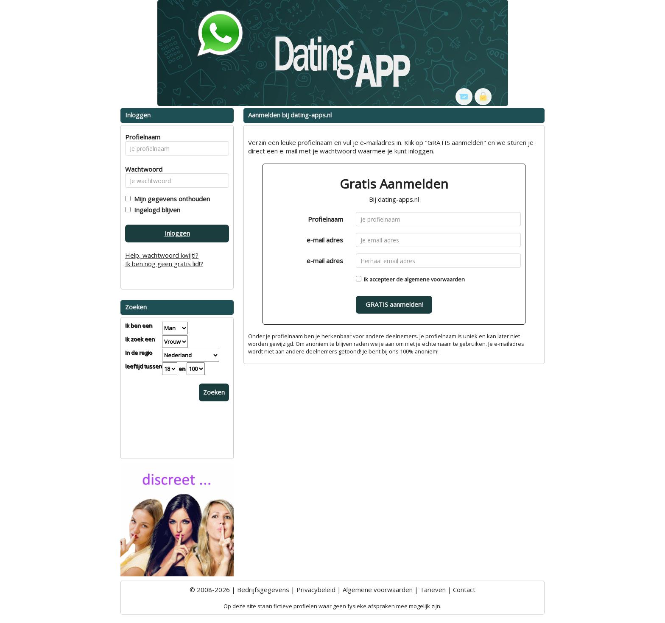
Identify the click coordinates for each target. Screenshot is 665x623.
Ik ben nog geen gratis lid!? (164, 263)
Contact (464, 589)
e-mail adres (325, 240)
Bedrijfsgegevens (263, 589)
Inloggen (177, 233)
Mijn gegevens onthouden (170, 199)
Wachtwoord (141, 169)
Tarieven (433, 589)
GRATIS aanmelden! (394, 304)
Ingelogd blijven (155, 210)
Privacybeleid (315, 589)
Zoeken (214, 392)
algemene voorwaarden (434, 279)
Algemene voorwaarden (378, 589)
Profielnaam (325, 219)
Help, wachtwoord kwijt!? (161, 255)
